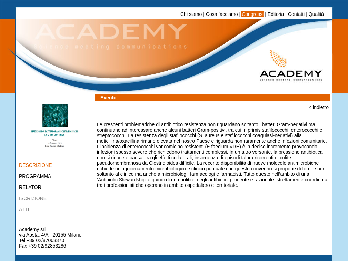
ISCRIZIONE (33, 198)
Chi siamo (191, 14)
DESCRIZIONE (35, 165)
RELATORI (31, 187)
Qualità (316, 14)
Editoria (276, 14)
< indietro (319, 107)
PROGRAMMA (35, 176)
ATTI (24, 209)
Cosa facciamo (222, 14)
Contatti (296, 14)
